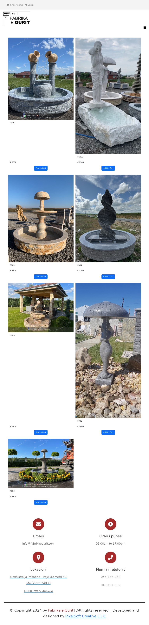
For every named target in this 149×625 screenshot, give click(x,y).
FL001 (13, 122)
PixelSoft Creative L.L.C (85, 616)
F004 (79, 265)
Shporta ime (16, 4)
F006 (79, 421)
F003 (12, 265)
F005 (12, 335)
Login (31, 4)
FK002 (80, 157)
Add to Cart (41, 168)
